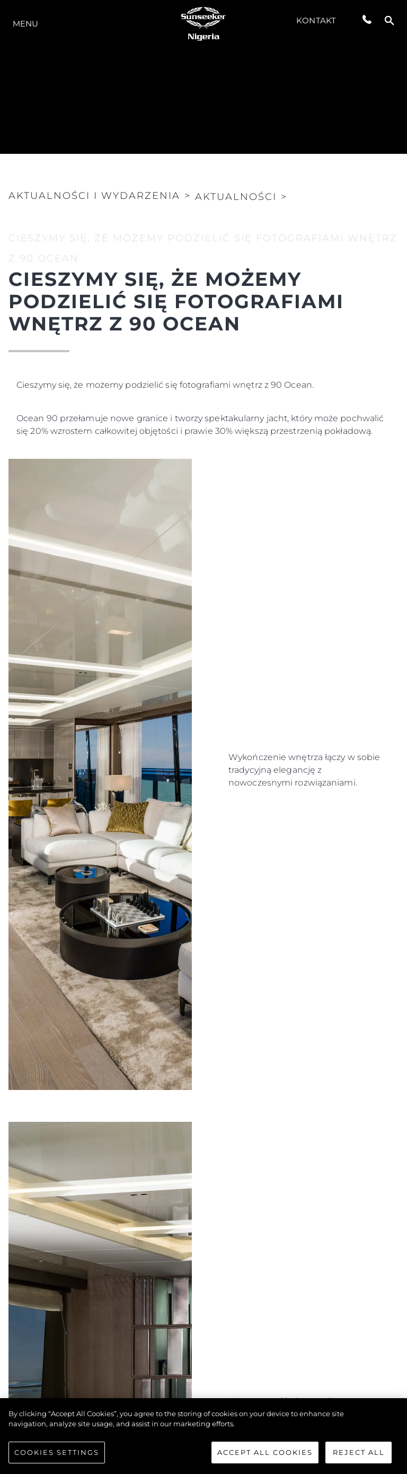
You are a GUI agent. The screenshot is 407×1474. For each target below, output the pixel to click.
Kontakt (316, 20)
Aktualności (236, 197)
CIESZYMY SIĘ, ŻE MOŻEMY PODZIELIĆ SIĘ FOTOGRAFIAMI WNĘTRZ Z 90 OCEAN (202, 248)
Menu (25, 24)
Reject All (359, 1457)
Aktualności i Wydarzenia (94, 196)
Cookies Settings (56, 1457)
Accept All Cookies (265, 1457)
